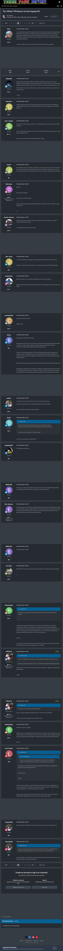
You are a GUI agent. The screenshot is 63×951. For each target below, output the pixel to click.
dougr (9, 417)
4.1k (9, 92)
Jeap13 (8, 164)
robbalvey (10, 15)
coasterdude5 (9, 315)
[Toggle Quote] (18, 421)
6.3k (9, 328)
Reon (8, 29)
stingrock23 (9, 276)
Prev (6, 23)
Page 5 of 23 (42, 23)
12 (9, 270)
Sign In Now (44, 887)
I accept (56, 948)
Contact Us (35, 940)
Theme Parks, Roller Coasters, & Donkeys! (27, 17)
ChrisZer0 (9, 101)
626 (9, 579)
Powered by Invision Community (31, 942)
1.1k (9, 289)
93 (9, 835)
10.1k (9, 134)
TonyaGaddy (9, 822)
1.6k (9, 230)
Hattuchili (9, 78)
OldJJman (9, 184)
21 (9, 458)
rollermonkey (9, 605)
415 (9, 411)
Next (33, 23)
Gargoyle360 (9, 445)
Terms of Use (6, 949)
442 (9, 431)
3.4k (9, 197)
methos (8, 398)
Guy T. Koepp (9, 121)
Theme (21, 940)
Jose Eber (9, 566)
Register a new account (18, 887)
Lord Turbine (9, 748)
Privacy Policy (28, 940)
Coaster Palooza (9, 217)
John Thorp (8, 256)
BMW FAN (9, 484)
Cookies (42, 940)
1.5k (9, 42)
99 (9, 761)
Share (46, 16)
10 (29, 23)
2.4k (9, 618)
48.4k (9, 664)
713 (9, 114)
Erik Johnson (9, 504)
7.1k (9, 517)
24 (9, 498)
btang (9, 335)
